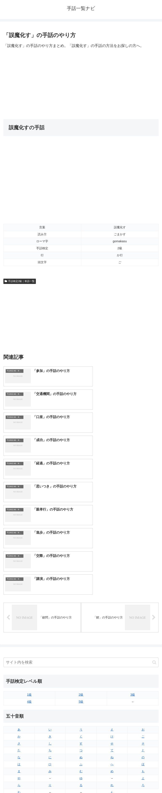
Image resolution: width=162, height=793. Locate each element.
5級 (81, 575)
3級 (132, 568)
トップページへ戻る (41, 779)
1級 (29, 568)
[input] (81, 536)
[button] (154, 536)
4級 (29, 575)
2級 (81, 568)
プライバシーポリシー (120, 779)
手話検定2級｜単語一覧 (20, 281)
